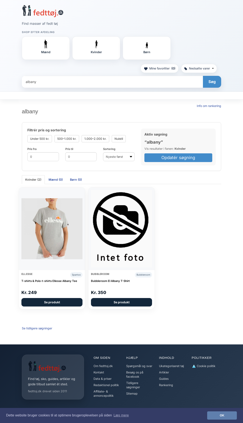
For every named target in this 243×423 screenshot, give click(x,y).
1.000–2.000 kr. (95, 138)
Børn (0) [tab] (76, 179)
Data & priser (103, 378)
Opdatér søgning (178, 157)
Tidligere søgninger (133, 385)
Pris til (69, 149)
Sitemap (132, 393)
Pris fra (31, 149)
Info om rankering (209, 106)
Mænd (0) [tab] (56, 179)
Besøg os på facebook (134, 374)
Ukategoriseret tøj (171, 366)
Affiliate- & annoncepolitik (104, 393)
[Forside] (43, 11)
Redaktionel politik (106, 385)
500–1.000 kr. (66, 138)
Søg (212, 81)
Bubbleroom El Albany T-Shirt (110, 281)
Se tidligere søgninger (37, 328)
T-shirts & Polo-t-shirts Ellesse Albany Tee (49, 281)
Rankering (166, 385)
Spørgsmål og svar (139, 366)
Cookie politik (203, 366)
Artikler (164, 372)
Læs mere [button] (121, 415)
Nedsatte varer (199, 68)
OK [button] (222, 415)
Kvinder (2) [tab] (33, 179)
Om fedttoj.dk (103, 366)
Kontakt (99, 372)
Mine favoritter (159, 68)
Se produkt (52, 302)
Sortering (109, 149)
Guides (164, 378)
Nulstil (119, 138)
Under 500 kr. (39, 138)
